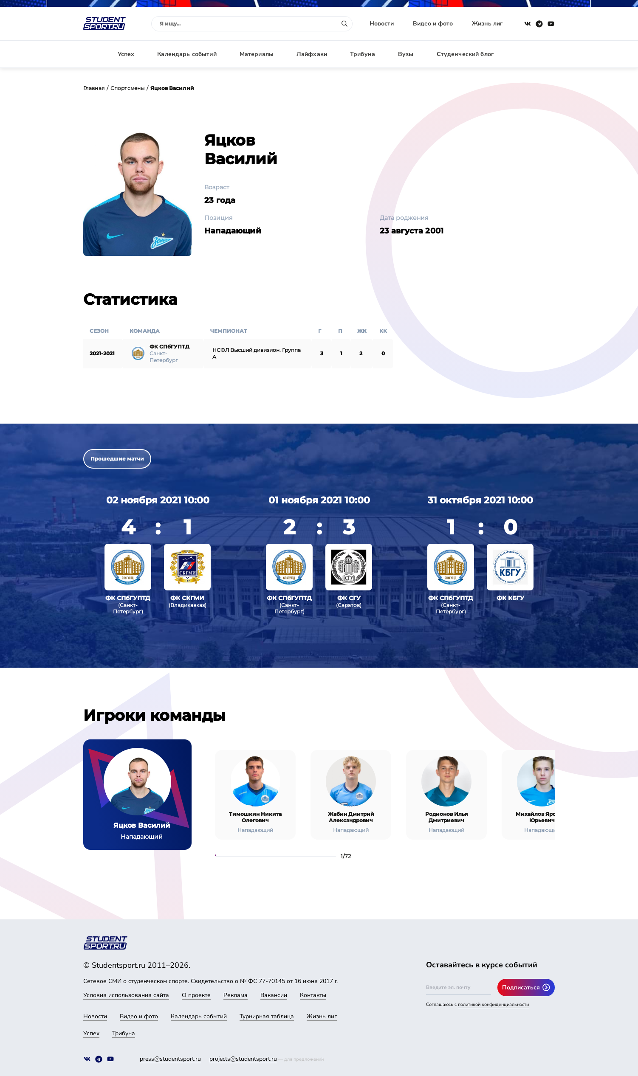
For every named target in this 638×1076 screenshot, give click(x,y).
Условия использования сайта (126, 995)
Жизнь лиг (487, 24)
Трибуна (362, 54)
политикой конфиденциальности (493, 1004)
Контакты (313, 995)
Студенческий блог (465, 54)
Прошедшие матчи (117, 458)
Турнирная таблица (267, 1016)
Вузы (406, 54)
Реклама (235, 995)
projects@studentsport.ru (243, 1059)
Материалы (257, 54)
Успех (126, 54)
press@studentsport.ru (170, 1059)
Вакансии (273, 995)
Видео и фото (433, 24)
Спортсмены (127, 88)
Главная (93, 88)
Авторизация (536, 54)
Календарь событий (186, 54)
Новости (382, 24)
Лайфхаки (311, 54)
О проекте (196, 995)
